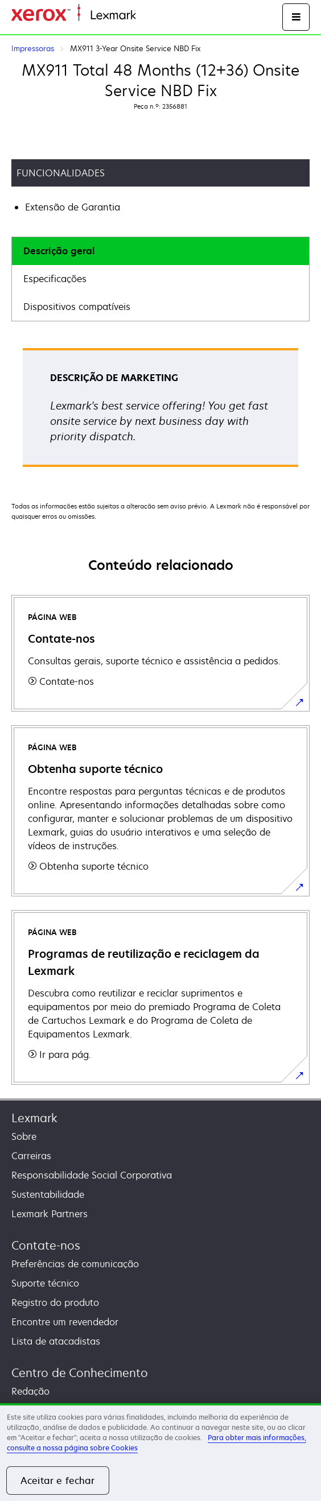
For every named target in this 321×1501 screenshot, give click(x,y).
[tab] (160, 251)
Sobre (23, 1136)
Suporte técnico (45, 1283)
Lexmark (34, 1118)
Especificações (55, 278)
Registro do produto (55, 1302)
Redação (30, 1391)
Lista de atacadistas (55, 1341)
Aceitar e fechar (57, 1480)
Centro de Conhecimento (79, 1372)
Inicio (145, 15)
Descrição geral (58, 251)
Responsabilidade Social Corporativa (91, 1175)
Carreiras (31, 1155)
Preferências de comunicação (75, 1264)
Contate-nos (45, 1245)
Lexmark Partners (49, 1214)
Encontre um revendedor (64, 1322)
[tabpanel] (160, 411)
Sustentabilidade (47, 1194)
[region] (160, 1452)
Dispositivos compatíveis (76, 306)
